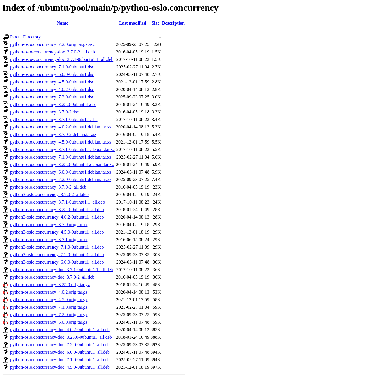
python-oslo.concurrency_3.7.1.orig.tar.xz (48, 239)
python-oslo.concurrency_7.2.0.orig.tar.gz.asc (52, 44)
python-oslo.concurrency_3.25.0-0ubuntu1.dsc (53, 104)
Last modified (132, 23)
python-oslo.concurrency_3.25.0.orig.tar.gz (50, 284)
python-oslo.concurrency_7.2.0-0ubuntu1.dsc (52, 96)
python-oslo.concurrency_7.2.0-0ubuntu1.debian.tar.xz (60, 179)
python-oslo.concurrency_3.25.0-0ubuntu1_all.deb (57, 209)
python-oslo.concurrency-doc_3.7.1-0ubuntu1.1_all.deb (61, 269)
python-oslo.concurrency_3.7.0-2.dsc (44, 111)
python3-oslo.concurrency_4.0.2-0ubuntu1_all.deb (57, 217)
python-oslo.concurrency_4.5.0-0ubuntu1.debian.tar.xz (60, 141)
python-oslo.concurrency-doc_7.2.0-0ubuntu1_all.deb (60, 344)
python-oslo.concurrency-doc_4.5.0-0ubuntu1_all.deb (60, 367)
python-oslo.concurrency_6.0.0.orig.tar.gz (48, 322)
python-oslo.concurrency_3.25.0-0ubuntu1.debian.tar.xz (62, 164)
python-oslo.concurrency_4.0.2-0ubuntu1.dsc (52, 89)
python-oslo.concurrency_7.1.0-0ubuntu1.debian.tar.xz (60, 156)
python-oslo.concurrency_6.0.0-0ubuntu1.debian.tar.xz (60, 171)
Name (62, 23)
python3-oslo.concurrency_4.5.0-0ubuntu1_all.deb (57, 232)
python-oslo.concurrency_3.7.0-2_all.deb (48, 187)
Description (173, 23)
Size (156, 23)
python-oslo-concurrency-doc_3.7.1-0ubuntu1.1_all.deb (61, 59)
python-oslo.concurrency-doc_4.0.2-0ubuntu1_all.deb (60, 329)
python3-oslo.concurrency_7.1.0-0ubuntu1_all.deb (57, 247)
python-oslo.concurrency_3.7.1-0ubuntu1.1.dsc (54, 119)
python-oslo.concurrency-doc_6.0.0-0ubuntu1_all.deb (60, 352)
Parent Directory (25, 36)
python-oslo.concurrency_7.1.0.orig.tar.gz (48, 307)
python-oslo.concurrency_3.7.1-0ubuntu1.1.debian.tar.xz (62, 149)
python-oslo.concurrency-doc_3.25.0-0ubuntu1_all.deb (61, 337)
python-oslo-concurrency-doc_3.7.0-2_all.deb (52, 51)
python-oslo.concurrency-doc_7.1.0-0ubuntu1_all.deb (60, 359)
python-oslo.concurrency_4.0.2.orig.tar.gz (48, 292)
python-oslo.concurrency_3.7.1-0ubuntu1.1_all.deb (57, 202)
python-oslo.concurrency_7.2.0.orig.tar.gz (48, 314)
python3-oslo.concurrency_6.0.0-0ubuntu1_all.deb (57, 262)
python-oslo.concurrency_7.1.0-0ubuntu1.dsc (52, 66)
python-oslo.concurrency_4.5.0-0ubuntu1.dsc (52, 81)
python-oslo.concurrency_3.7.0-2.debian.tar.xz (53, 134)
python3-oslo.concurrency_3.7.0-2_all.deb (49, 194)
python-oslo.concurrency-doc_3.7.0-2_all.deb (52, 277)
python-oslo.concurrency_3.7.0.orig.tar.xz (48, 224)
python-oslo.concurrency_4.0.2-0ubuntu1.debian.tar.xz (60, 126)
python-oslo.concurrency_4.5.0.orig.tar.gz (48, 299)
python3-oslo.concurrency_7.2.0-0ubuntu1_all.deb (57, 254)
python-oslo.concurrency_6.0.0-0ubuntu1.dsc (52, 74)
